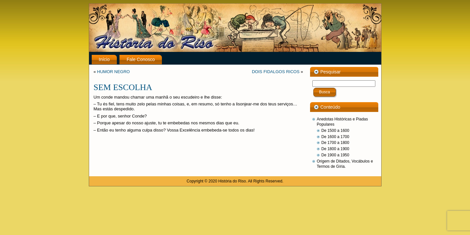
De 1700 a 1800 (335, 142)
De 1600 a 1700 (335, 136)
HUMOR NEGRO (113, 71)
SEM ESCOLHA (123, 87)
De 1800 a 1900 (335, 149)
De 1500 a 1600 (335, 130)
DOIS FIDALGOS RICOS (276, 71)
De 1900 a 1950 (335, 155)
